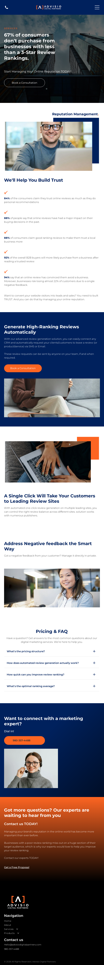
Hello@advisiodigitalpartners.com (22, 944)
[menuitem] (52, 921)
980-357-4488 (11, 949)
